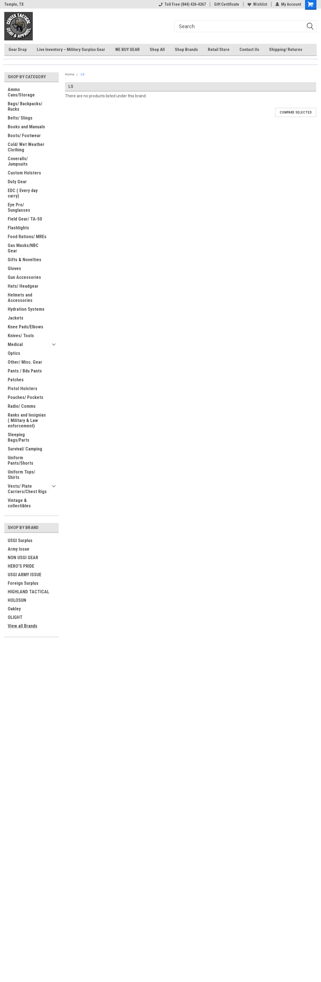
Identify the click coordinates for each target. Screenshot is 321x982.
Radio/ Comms (22, 406)
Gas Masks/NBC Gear (23, 248)
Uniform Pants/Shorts (20, 460)
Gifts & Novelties (24, 259)
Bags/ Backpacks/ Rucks (25, 106)
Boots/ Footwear (24, 135)
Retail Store (218, 49)
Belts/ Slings (20, 118)
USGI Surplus (20, 540)
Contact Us (249, 49)
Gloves (14, 268)
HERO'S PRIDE (21, 566)
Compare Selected (296, 112)
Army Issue (18, 549)
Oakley (14, 609)
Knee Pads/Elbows (25, 327)
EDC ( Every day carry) (23, 193)
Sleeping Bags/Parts (18, 437)
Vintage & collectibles (19, 503)
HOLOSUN (17, 600)
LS (82, 74)
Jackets (15, 318)
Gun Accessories (24, 277)
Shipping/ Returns (285, 49)
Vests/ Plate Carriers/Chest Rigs (27, 488)
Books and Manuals (26, 126)
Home (69, 74)
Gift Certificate (226, 4)
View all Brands (22, 626)
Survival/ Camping (25, 449)
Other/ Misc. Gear (25, 362)
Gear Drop (18, 49)
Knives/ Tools (21, 335)
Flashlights (18, 227)
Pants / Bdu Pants (25, 371)
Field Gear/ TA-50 (25, 219)
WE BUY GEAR (127, 49)
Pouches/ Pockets (25, 397)
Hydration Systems (26, 309)
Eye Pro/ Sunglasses (19, 207)
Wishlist (257, 4)
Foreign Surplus (23, 583)
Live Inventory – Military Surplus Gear (71, 49)
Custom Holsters (24, 173)
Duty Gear (17, 181)
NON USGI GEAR (23, 557)
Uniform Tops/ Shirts (21, 474)
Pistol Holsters (22, 388)
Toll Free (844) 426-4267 (182, 4)
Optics (14, 353)
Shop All (157, 49)
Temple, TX (14, 4)
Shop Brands (186, 49)
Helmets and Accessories (20, 297)
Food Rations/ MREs (27, 236)
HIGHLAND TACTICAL (28, 591)
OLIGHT (15, 617)
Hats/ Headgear (23, 286)
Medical (15, 344)
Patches (16, 379)
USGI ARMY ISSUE (24, 574)
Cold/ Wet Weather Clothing (26, 147)
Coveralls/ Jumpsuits (18, 161)
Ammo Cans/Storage (21, 92)
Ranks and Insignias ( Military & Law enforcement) (27, 420)
